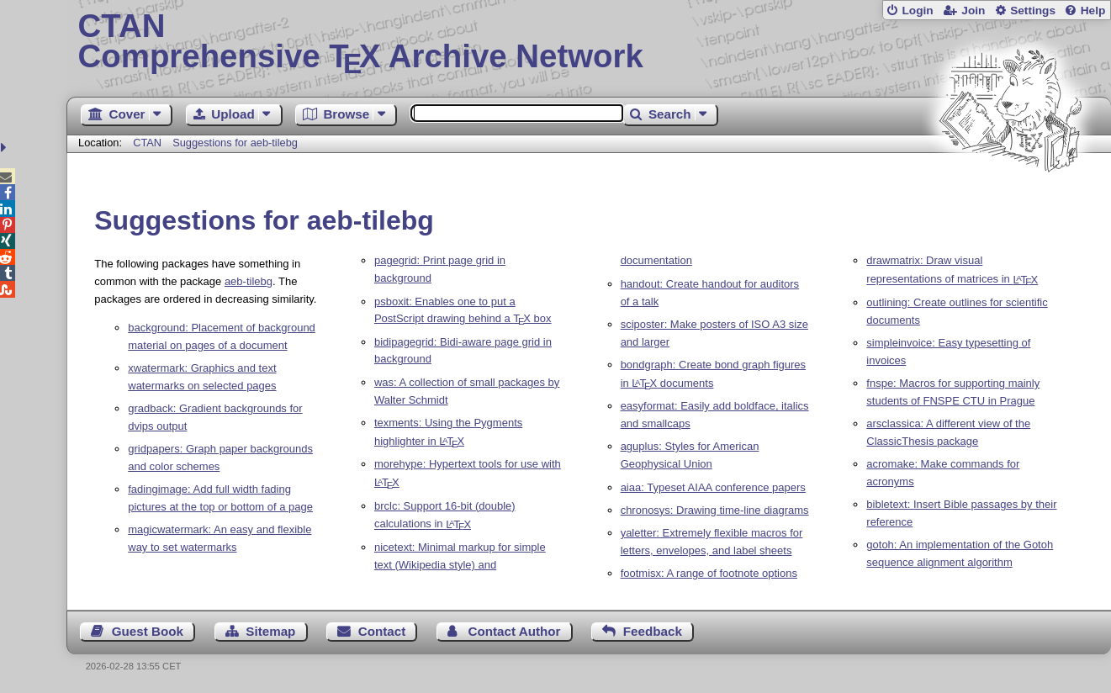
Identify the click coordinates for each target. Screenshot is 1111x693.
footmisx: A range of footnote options (709, 573)
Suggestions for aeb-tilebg (235, 142)
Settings (1032, 10)
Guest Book (147, 631)
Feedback (652, 631)
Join (973, 10)
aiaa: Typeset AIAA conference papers (713, 487)
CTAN (147, 142)
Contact (382, 631)
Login (917, 10)
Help (1093, 10)
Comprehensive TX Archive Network (589, 42)
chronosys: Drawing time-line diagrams (715, 510)
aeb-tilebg (248, 281)
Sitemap (270, 631)
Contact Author (514, 631)
